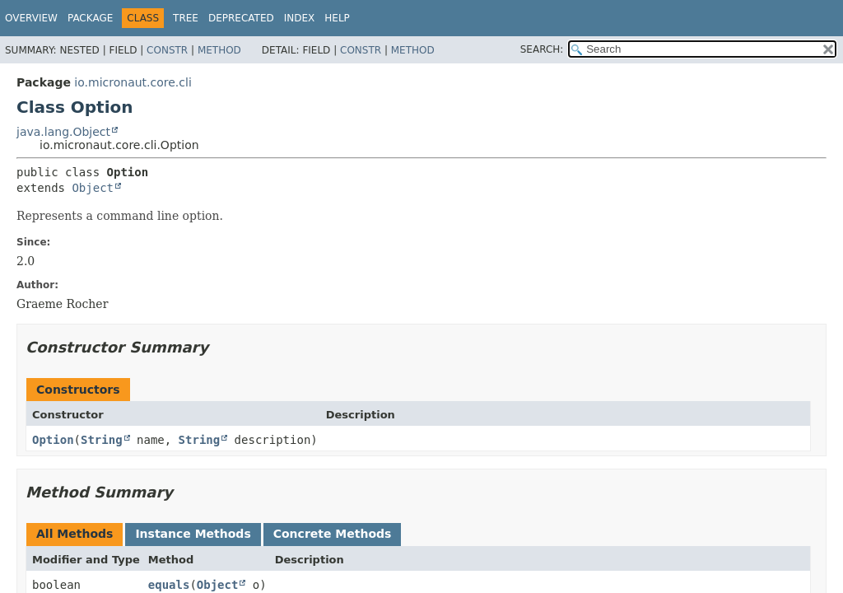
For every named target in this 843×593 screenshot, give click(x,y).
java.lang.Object (63, 131)
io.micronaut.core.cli (132, 82)
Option (53, 439)
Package (90, 18)
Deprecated (241, 18)
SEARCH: (542, 49)
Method (219, 50)
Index (299, 18)
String (102, 439)
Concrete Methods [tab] (332, 533)
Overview (31, 18)
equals (169, 584)
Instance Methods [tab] (192, 533)
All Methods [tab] (74, 533)
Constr (167, 50)
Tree (185, 18)
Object (93, 187)
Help (337, 18)
